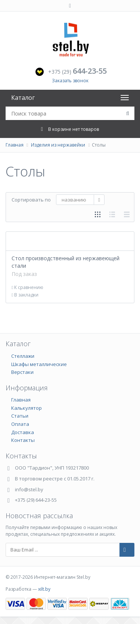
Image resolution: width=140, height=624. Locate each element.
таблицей (126, 214)
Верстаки (22, 372)
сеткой (97, 214)
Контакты (23, 440)
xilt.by (44, 589)
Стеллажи (22, 356)
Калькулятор (26, 408)
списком (112, 214)
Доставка (22, 432)
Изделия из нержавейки (58, 145)
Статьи (19, 415)
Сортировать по (31, 199)
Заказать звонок (70, 80)
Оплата (20, 424)
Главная (15, 145)
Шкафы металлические (39, 364)
